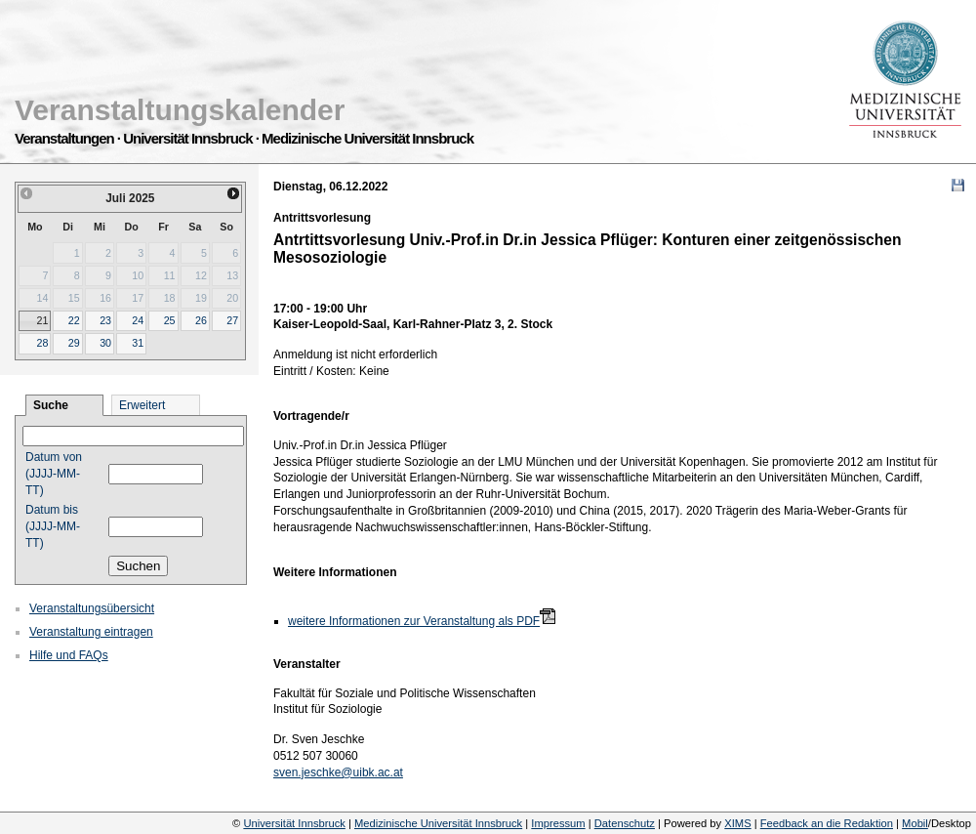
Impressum (558, 823)
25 (170, 320)
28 (42, 343)
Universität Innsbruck (294, 823)
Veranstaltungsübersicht (91, 608)
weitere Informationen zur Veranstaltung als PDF (414, 621)
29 (74, 343)
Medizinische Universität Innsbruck (438, 823)
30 (105, 343)
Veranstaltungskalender (180, 110)
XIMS (737, 823)
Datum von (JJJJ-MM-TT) (53, 473)
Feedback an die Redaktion (826, 823)
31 (137, 343)
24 (137, 320)
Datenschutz (624, 823)
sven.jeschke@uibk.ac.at (338, 772)
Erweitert (142, 405)
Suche (50, 405)
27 (232, 320)
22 (74, 320)
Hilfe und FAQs (68, 655)
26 (201, 320)
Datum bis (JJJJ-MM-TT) (52, 526)
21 (42, 320)
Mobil (915, 823)
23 (105, 320)
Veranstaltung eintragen (91, 632)
